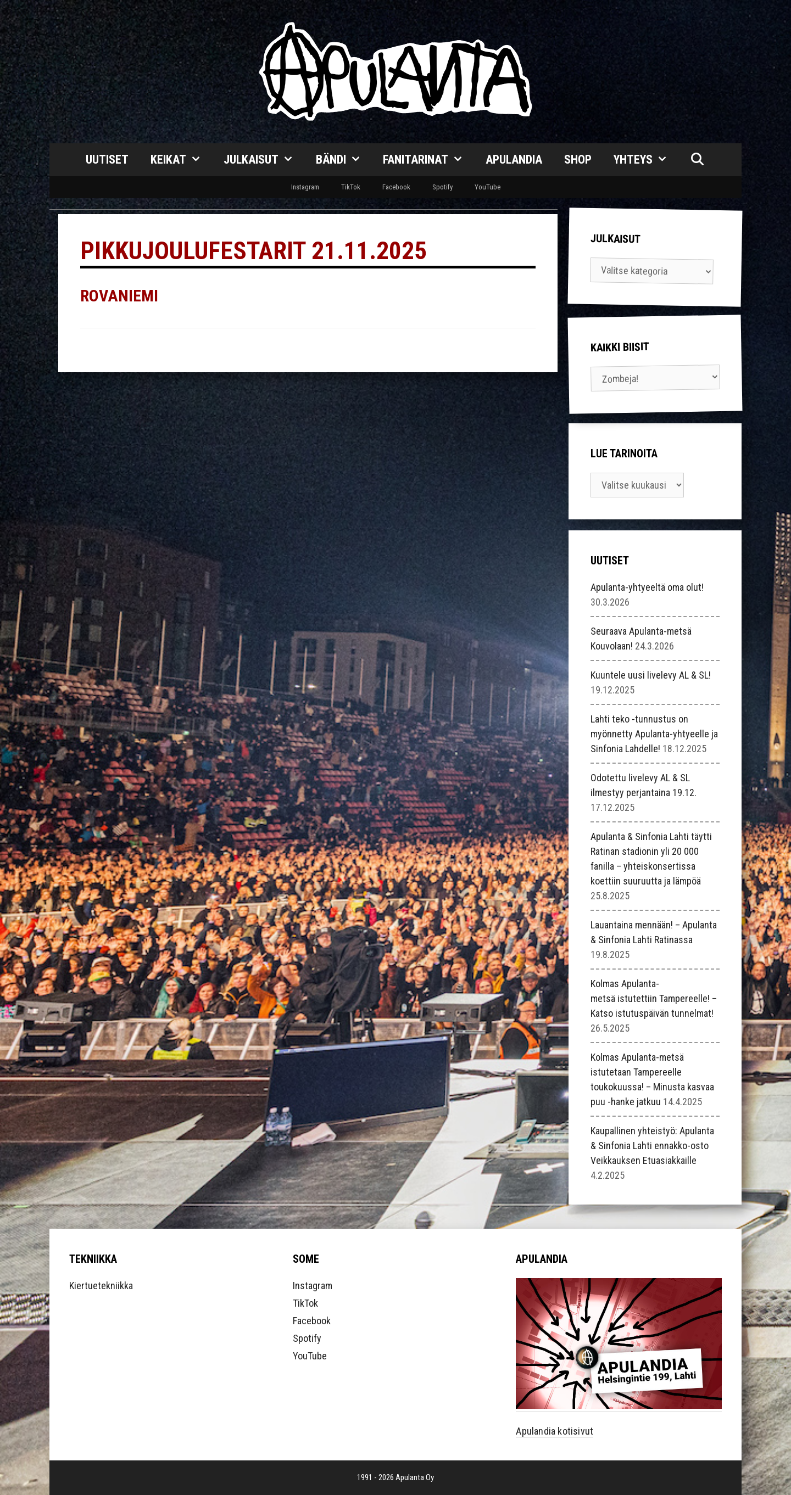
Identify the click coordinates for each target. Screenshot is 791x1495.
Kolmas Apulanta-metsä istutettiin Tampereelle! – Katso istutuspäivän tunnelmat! (654, 998)
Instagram (305, 187)
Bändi (344, 159)
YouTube (487, 187)
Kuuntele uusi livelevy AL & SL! (651, 675)
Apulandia (514, 159)
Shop (578, 159)
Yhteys (646, 159)
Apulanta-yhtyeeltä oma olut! (647, 587)
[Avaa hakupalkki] (697, 159)
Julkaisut (264, 159)
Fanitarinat (429, 159)
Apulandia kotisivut (554, 1431)
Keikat (182, 159)
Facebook (396, 187)
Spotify (442, 187)
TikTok (350, 187)
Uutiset (107, 159)
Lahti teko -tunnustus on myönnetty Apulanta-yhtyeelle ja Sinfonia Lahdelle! (654, 733)
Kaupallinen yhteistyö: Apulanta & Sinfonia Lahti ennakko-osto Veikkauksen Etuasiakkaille (652, 1145)
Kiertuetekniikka (101, 1285)
